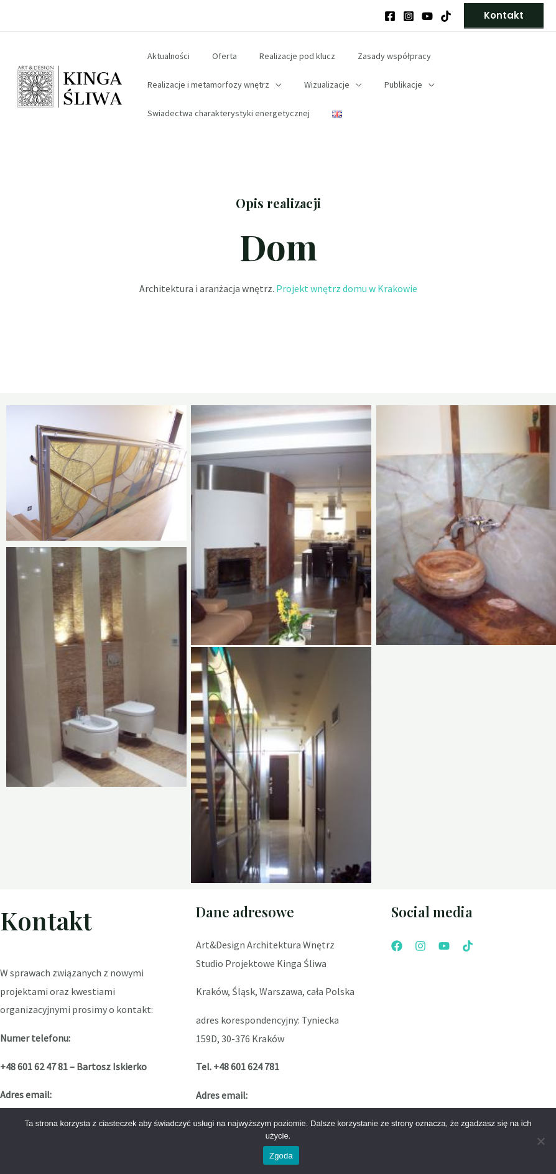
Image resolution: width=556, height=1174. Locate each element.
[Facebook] (390, 16)
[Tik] (467, 946)
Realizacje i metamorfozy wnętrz (206, 84)
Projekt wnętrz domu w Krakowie (346, 288)
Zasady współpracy (377, 56)
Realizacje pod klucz (285, 56)
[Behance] (446, 16)
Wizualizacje (319, 84)
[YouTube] (427, 16)
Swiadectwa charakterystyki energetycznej (226, 113)
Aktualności (166, 56)
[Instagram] (408, 16)
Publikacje (391, 84)
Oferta (217, 56)
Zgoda (281, 1155)
